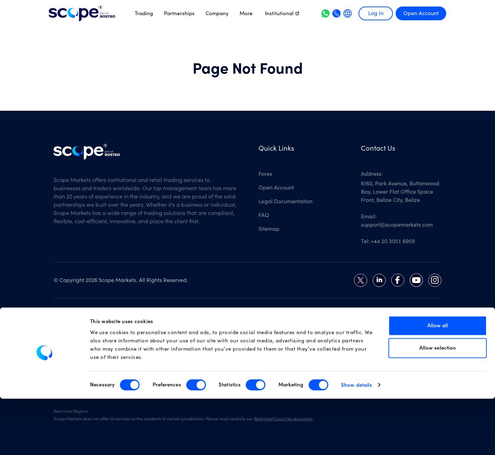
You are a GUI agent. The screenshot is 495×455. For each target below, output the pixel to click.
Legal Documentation (285, 201)
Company (217, 13)
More (246, 13)
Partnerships (179, 13)
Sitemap (268, 229)
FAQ (263, 215)
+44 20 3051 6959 (393, 241)
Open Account (421, 13)
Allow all (437, 382)
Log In (376, 13)
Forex (265, 174)
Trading (144, 13)
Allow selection (437, 405)
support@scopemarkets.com (397, 225)
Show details (356, 441)
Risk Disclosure (249, 331)
